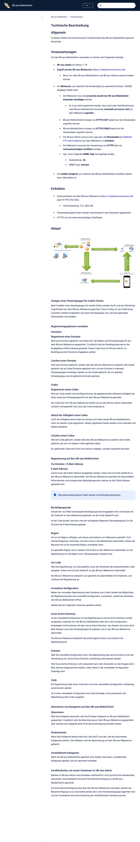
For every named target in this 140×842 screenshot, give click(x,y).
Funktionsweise (76, 17)
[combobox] (116, 5)
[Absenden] (100, 5)
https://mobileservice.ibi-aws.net (109, 69)
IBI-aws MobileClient (22, 5)
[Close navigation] (42, 17)
